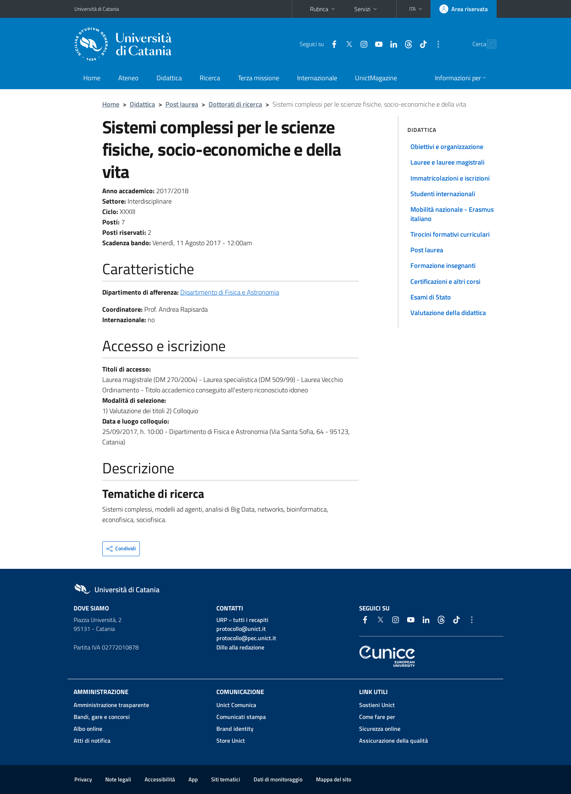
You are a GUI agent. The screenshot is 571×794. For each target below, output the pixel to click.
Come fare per (377, 716)
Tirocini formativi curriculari (450, 234)
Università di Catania (96, 9)
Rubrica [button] (323, 8)
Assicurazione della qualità (393, 740)
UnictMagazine (376, 78)
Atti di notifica (92, 740)
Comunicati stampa (241, 716)
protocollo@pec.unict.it (246, 637)
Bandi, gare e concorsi (102, 716)
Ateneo (128, 78)
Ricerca (210, 78)
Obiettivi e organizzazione (446, 147)
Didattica (169, 78)
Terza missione (258, 78)
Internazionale (317, 78)
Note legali (118, 779)
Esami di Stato (430, 297)
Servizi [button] (366, 8)
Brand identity (235, 728)
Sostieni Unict (377, 704)
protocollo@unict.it (241, 628)
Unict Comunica (236, 704)
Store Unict (230, 740)
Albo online (88, 728)
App (193, 779)
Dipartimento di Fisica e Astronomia (229, 292)
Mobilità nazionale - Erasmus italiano (452, 213)
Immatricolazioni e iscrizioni (450, 178)
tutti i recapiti (250, 619)
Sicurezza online (379, 728)
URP (221, 619)
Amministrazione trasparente (111, 704)
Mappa (333, 779)
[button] (416, 8)
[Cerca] (488, 44)
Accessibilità (160, 779)
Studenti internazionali (442, 194)
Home (91, 78)
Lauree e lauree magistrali (447, 162)
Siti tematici (225, 779)
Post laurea (181, 104)
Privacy (83, 779)
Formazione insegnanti (442, 265)
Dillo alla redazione (240, 647)
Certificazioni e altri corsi (445, 281)
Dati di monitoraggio (278, 779)
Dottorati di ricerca (235, 104)
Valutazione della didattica (448, 313)
